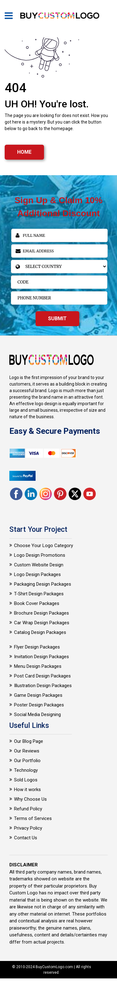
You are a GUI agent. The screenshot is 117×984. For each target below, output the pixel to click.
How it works (27, 789)
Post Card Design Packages (42, 676)
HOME (24, 152)
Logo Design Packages (37, 574)
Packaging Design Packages (42, 584)
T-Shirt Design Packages (39, 594)
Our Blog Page (28, 741)
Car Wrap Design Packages (41, 623)
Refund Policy (28, 809)
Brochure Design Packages (41, 613)
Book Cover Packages (36, 603)
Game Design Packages (38, 695)
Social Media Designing (37, 714)
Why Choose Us (30, 799)
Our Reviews (26, 751)
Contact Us (25, 838)
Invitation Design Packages (41, 656)
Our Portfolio (27, 760)
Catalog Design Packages (40, 632)
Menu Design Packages (37, 666)
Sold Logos (25, 780)
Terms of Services (33, 818)
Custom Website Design (38, 565)
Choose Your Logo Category (43, 545)
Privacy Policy (28, 828)
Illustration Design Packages (43, 685)
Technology (26, 770)
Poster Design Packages (39, 705)
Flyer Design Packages (37, 647)
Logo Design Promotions (39, 555)
